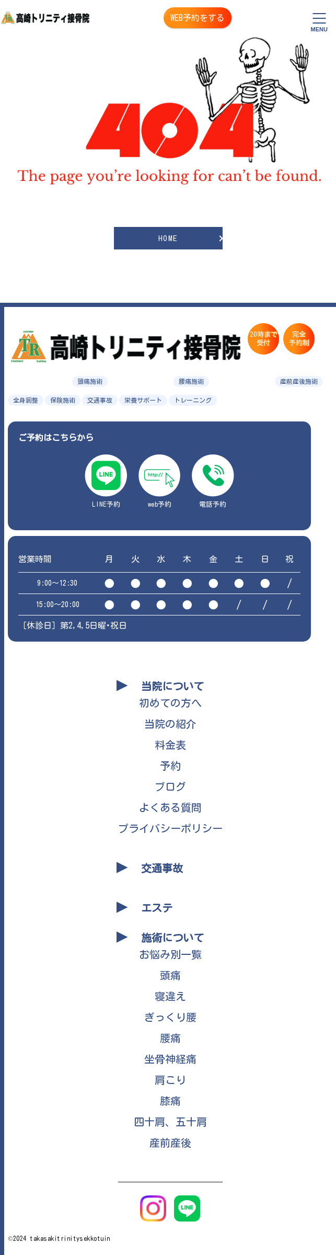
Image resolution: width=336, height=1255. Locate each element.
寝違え (170, 996)
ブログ (170, 786)
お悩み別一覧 (170, 954)
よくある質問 (170, 807)
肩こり (170, 1080)
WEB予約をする (197, 18)
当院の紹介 (170, 723)
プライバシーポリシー (170, 828)
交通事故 (162, 868)
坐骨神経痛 (170, 1059)
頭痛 (170, 975)
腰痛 (170, 1038)
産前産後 (170, 1142)
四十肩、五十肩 (170, 1121)
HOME (168, 238)
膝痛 (170, 1101)
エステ (156, 908)
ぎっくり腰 (170, 1017)
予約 (170, 765)
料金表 (170, 744)
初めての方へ (170, 703)
